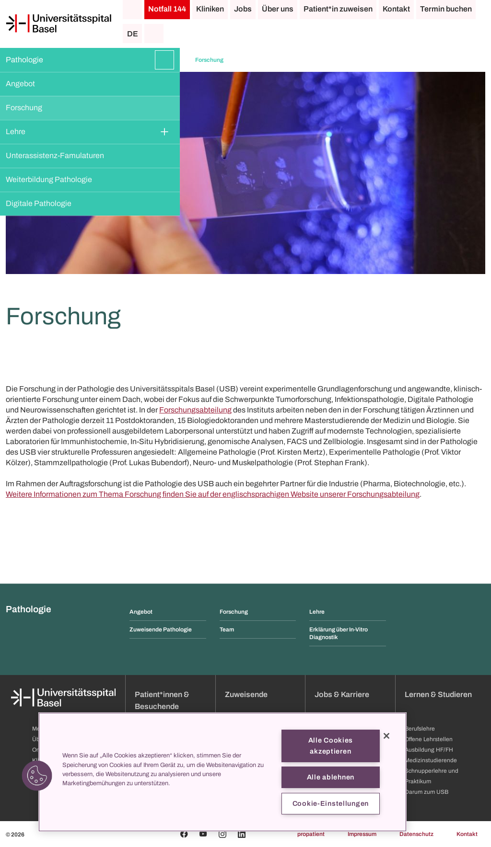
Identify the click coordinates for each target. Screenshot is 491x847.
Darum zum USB (426, 792)
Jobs (243, 9)
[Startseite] (58, 23)
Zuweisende (246, 694)
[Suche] (154, 33)
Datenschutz (416, 834)
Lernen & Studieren (438, 694)
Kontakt (396, 9)
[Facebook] (184, 834)
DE (132, 34)
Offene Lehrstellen (429, 739)
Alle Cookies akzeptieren (330, 745)
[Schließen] (386, 735)
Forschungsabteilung (195, 410)
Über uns (277, 9)
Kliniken (210, 9)
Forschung (24, 107)
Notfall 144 (167, 9)
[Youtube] (203, 834)
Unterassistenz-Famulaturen (55, 155)
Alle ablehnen (330, 777)
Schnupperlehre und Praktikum (431, 776)
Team (227, 629)
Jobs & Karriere (342, 694)
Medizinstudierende (431, 760)
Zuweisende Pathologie (160, 629)
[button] (37, 775)
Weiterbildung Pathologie (49, 179)
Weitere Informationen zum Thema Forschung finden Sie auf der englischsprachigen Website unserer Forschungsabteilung (213, 494)
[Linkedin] (242, 834)
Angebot (20, 84)
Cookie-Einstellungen (330, 803)
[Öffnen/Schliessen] (164, 59)
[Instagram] (222, 834)
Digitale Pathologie (38, 203)
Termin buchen (446, 9)
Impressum (362, 834)
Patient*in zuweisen (338, 9)
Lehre (15, 131)
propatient (311, 834)
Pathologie (24, 60)
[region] (222, 772)
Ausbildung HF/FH (429, 749)
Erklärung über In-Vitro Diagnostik (338, 633)
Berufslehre (420, 728)
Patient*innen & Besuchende (162, 700)
